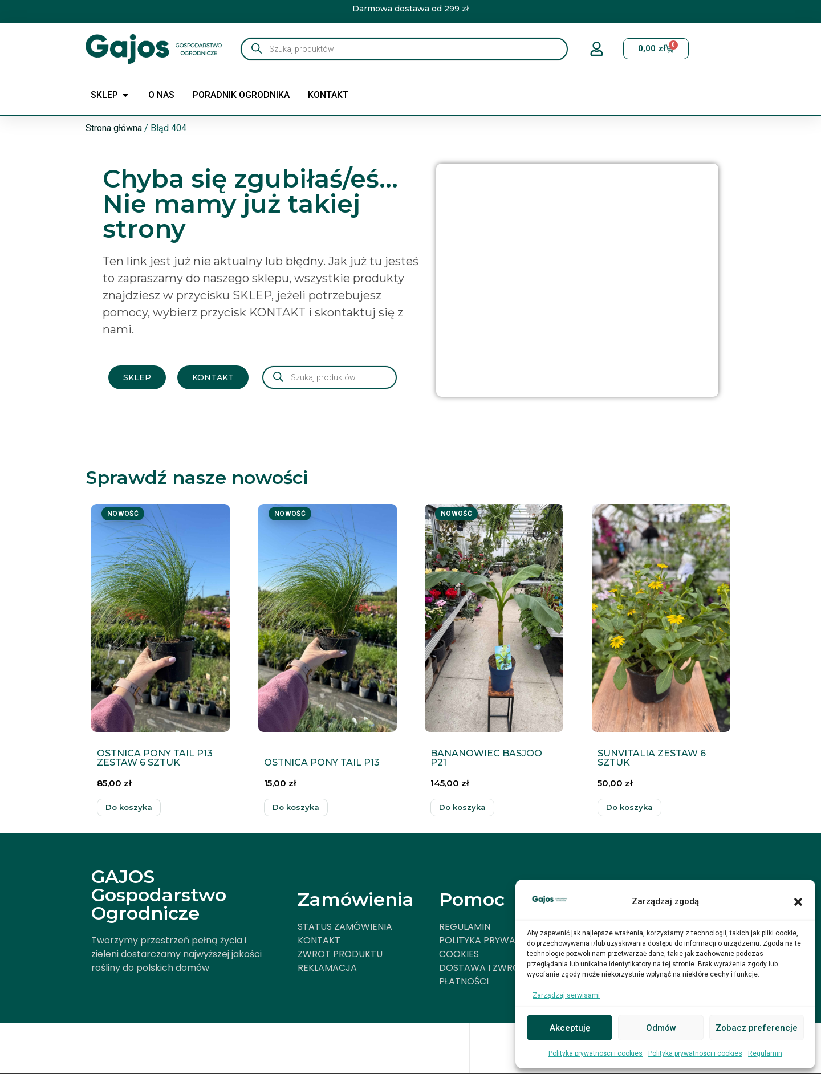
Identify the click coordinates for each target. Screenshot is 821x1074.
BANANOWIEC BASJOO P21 (486, 758)
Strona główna (114, 128)
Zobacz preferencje (757, 1028)
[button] (798, 902)
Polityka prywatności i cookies (595, 1053)
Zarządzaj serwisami (566, 995)
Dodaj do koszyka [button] (129, 807)
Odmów (661, 1028)
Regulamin (765, 1053)
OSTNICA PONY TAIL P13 (322, 762)
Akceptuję (570, 1028)
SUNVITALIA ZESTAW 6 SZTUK (652, 758)
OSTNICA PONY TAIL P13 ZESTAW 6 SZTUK (155, 758)
